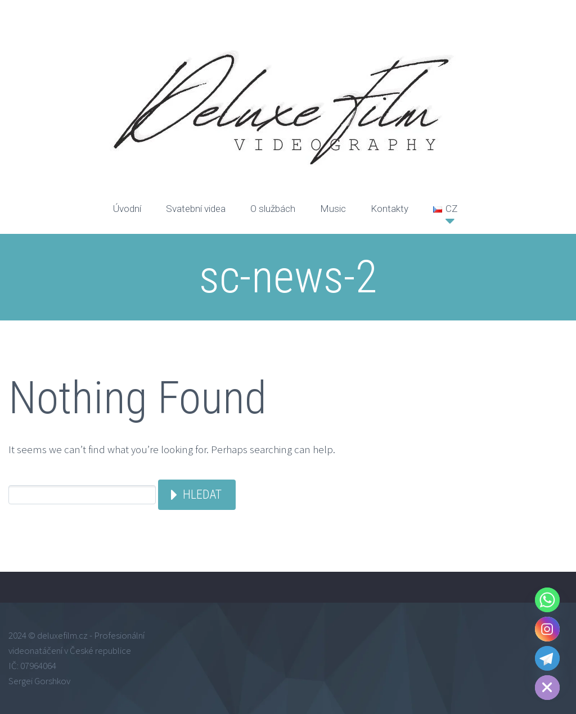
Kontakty (389, 208)
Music (333, 208)
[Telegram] (547, 658)
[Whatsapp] (547, 600)
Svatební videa (196, 208)
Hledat (202, 494)
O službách (272, 208)
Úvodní (127, 208)
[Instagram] (547, 629)
